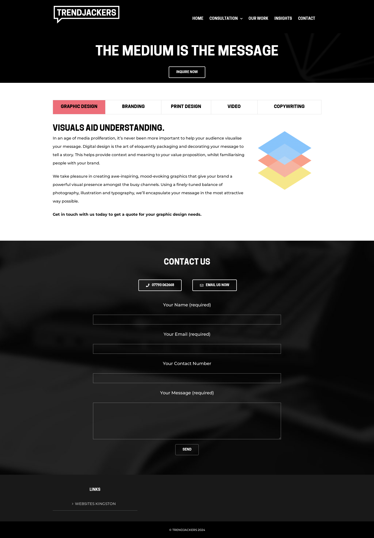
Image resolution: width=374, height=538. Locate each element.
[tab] (79, 107)
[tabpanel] (187, 174)
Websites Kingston (95, 503)
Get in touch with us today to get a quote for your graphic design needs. (127, 214)
